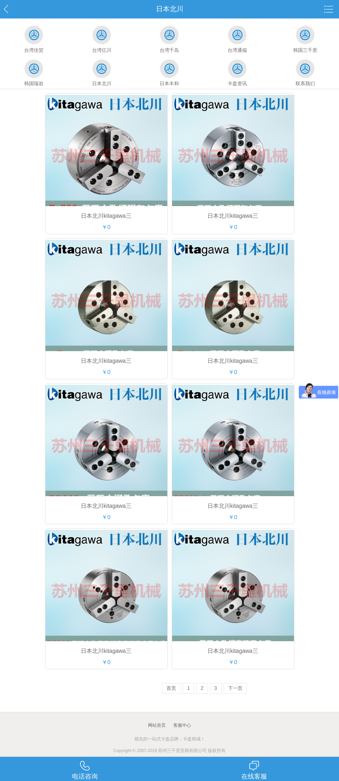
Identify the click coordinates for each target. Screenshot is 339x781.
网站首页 (157, 725)
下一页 (235, 688)
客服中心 (182, 725)
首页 (171, 688)
